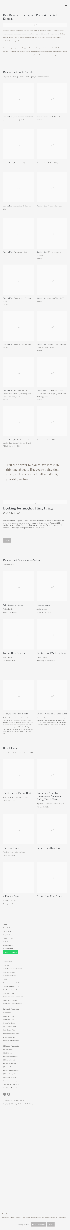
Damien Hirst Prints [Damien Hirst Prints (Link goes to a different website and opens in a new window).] (8, 1016)
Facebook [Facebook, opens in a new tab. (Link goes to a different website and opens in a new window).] (8, 1094)
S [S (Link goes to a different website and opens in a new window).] (3, 1049)
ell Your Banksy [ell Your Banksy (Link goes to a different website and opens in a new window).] (8, 1049)
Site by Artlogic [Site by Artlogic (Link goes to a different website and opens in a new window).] (29, 1104)
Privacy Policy (7, 1100)
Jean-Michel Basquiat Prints (11, 1033)
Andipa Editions (10, 5)
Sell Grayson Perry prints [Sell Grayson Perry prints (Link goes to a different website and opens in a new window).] (10, 1067)
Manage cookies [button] (19, 1100)
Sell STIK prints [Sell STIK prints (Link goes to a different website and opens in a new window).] (7, 1053)
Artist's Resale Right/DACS (10, 986)
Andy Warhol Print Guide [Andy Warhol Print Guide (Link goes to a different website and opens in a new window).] (10, 989)
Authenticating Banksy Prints (11, 982)
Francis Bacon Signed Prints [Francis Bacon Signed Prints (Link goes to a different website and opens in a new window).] (11, 1040)
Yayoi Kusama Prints (9, 1037)
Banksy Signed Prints (9, 972)
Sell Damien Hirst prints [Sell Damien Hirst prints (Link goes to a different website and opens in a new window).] (9, 1060)
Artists (5, 979)
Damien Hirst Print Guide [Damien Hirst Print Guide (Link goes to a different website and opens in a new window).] (10, 1000)
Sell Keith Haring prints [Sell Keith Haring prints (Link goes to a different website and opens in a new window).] (9, 1074)
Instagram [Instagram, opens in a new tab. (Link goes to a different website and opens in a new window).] (4, 1094)
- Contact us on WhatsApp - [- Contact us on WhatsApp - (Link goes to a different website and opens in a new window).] (10, 952)
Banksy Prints (7, 1012)
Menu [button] (65, 4)
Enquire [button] (7, 540)
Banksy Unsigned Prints (9, 975)
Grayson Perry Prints (9, 1023)
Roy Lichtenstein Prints (9, 1026)
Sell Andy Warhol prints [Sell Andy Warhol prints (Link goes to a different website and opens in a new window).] (9, 1063)
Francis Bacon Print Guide (10, 1088)
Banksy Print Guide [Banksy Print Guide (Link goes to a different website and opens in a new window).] (8, 993)
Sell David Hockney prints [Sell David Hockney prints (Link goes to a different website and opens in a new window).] (10, 1056)
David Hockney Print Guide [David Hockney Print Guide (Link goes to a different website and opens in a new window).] (10, 1084)
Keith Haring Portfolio (9, 1077)
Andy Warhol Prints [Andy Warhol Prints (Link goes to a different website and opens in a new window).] (8, 1019)
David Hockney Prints (9, 1030)
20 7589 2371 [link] (11, 948)
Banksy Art (6, 965)
